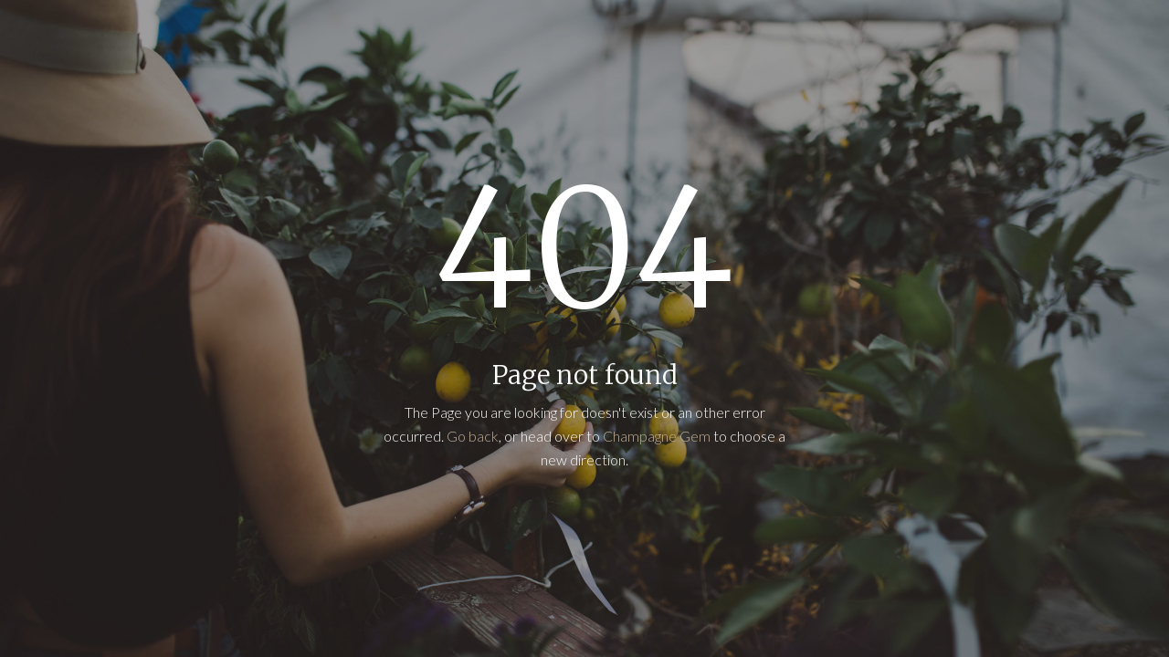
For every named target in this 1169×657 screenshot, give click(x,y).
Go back (473, 435)
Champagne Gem (657, 435)
